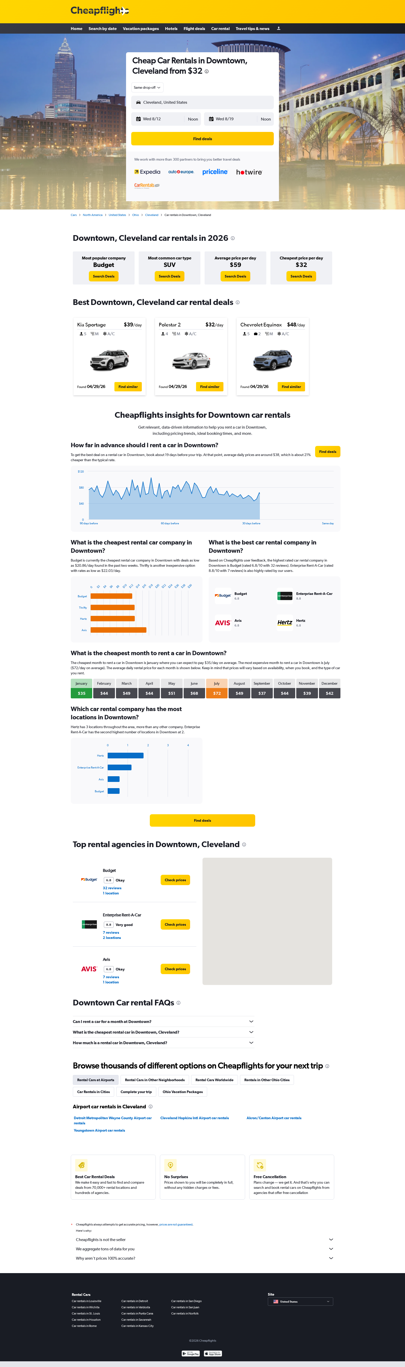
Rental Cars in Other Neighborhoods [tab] (155, 1080)
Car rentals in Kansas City (137, 1326)
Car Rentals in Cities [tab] (93, 1092)
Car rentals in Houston (86, 1319)
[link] (104, 276)
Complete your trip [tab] (136, 1092)
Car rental (220, 28)
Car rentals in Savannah (136, 1319)
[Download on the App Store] (212, 1354)
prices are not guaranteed (175, 1224)
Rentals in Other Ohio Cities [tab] (267, 1080)
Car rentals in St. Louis (86, 1313)
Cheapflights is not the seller (205, 1239)
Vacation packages (141, 28)
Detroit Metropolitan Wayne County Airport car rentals (113, 1120)
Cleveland (151, 215)
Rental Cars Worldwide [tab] (214, 1080)
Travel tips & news (252, 28)
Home (76, 28)
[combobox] (147, 87)
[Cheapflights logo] (100, 11)
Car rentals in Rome (84, 1326)
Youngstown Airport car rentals (99, 1130)
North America (93, 215)
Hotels (171, 28)
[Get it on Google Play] (190, 1354)
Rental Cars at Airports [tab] (95, 1080)
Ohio (135, 215)
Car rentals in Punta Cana (137, 1313)
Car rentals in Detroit (134, 1301)
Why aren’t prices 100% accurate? (205, 1258)
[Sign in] (279, 28)
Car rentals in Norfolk (185, 1313)
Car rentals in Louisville (86, 1301)
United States (117, 215)
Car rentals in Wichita (85, 1307)
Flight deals (194, 28)
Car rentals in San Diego (186, 1301)
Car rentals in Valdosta (135, 1307)
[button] (160, 119)
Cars (74, 215)
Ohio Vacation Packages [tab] (183, 1092)
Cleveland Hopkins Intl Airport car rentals (194, 1118)
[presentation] (206, 71)
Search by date (103, 28)
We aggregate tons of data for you (205, 1249)
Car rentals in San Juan (185, 1307)
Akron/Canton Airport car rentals (274, 1118)
